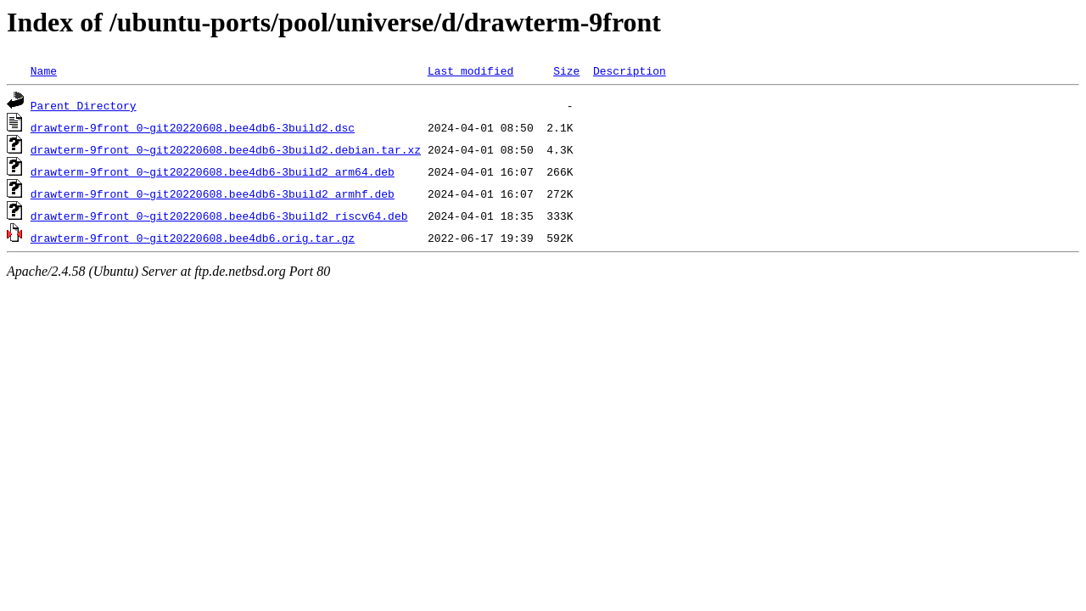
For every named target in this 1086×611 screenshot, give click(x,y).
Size (566, 70)
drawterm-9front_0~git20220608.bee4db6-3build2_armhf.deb (213, 193)
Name (44, 70)
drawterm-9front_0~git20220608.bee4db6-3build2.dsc (193, 127)
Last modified (470, 70)
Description (629, 70)
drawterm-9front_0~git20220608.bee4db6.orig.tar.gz (193, 237)
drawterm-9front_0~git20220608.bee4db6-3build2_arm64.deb (213, 171)
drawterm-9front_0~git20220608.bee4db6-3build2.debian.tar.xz (226, 149)
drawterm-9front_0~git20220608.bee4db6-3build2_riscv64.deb (219, 215)
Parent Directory (84, 105)
